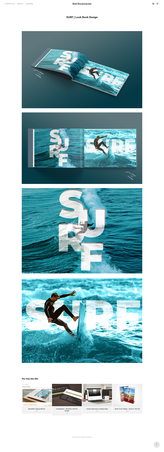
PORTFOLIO (10, 4)
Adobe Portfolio (86, 437)
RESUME (29, 4)
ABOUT (20, 4)
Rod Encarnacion (82, 3)
